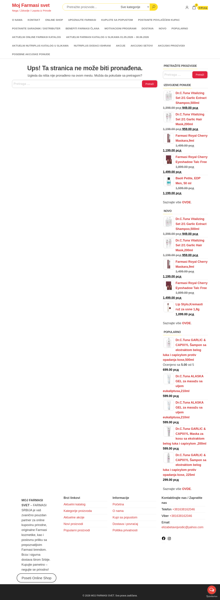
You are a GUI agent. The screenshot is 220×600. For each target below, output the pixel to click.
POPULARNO (180, 28)
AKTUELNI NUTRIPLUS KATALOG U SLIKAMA (40, 45)
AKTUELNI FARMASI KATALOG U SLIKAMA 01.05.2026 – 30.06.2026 (107, 37)
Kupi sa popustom (125, 517)
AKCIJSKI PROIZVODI (171, 45)
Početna (118, 504)
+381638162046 (183, 509)
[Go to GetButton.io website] (211, 596)
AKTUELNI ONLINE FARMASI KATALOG (36, 37)
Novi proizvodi (73, 524)
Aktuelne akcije (74, 517)
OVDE (186, 323)
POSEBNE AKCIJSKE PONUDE (31, 54)
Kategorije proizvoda (78, 511)
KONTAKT (34, 19)
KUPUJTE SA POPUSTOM (117, 19)
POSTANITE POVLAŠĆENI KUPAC (159, 19)
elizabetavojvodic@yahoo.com (182, 527)
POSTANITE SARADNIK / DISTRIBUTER (36, 28)
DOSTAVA (148, 28)
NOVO (162, 28)
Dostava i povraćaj (125, 524)
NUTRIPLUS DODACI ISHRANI (92, 45)
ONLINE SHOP (54, 19)
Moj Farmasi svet (31, 5)
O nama (118, 511)
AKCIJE (120, 45)
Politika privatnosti (125, 530)
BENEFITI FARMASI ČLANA (82, 28)
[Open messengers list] (211, 590)
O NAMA (17, 19)
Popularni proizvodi (77, 530)
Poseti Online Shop (36, 578)
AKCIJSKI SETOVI (141, 45)
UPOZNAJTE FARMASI (82, 19)
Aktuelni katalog (74, 504)
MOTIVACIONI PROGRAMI (120, 28)
